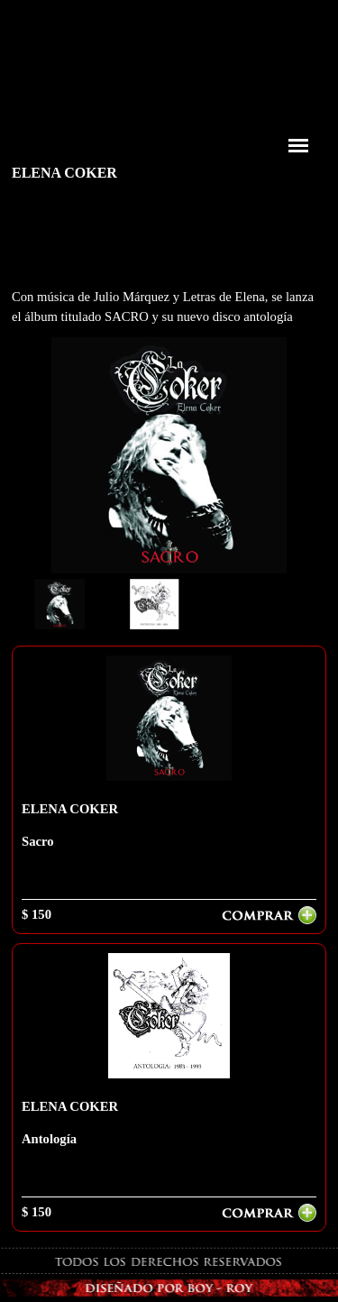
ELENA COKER (70, 809)
